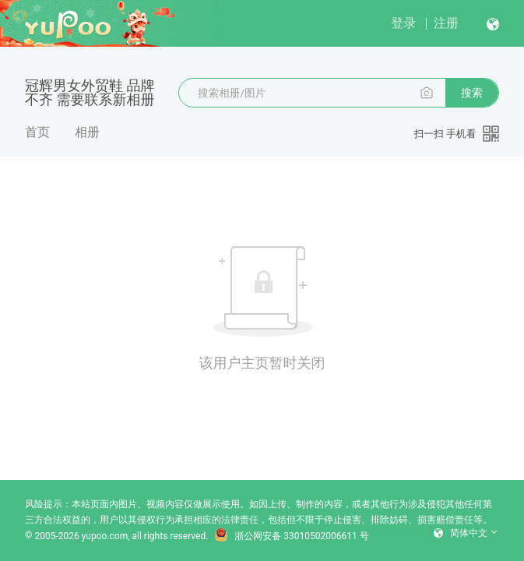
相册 (87, 132)
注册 (446, 23)
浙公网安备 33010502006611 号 (291, 536)
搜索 (472, 92)
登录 (403, 23)
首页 (37, 132)
